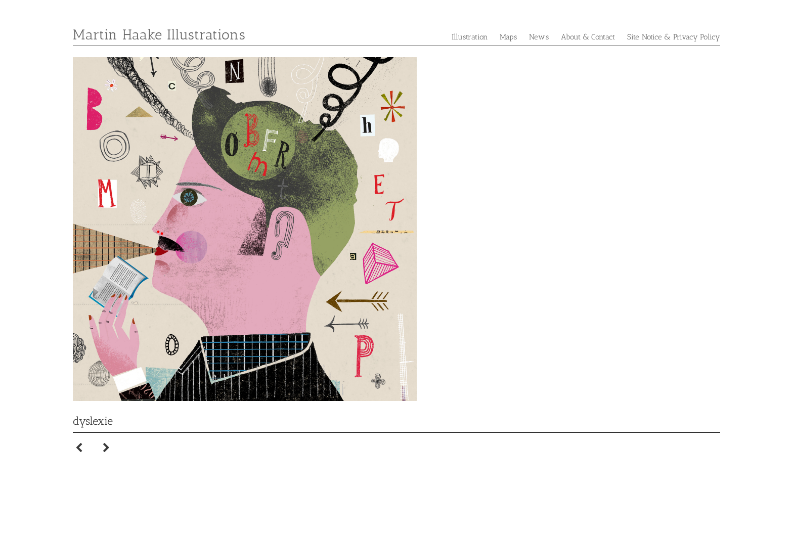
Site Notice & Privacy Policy (673, 36)
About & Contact (588, 36)
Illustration (470, 36)
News (538, 36)
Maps (508, 36)
